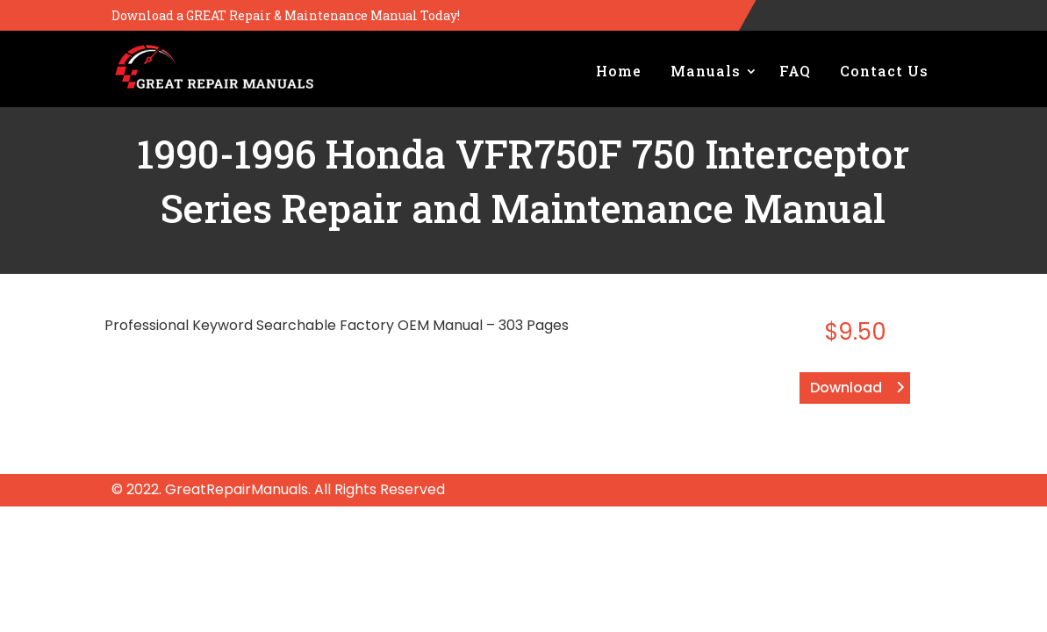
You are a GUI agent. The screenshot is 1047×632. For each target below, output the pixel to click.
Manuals (706, 70)
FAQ (795, 70)
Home (619, 70)
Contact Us (884, 70)
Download (846, 387)
